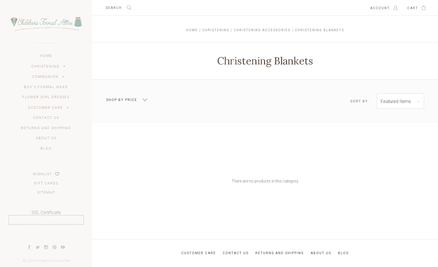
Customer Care (45, 108)
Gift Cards (46, 183)
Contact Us (46, 118)
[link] (46, 235)
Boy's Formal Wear (46, 87)
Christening (45, 66)
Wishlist (46, 174)
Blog (46, 148)
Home (46, 56)
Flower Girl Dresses (46, 97)
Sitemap (46, 192)
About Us (46, 138)
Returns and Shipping (46, 128)
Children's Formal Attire (52, 261)
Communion (45, 77)
